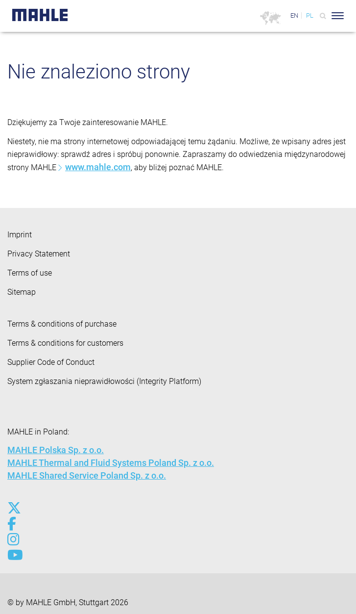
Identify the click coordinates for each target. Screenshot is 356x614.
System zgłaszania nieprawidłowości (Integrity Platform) (104, 381)
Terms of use (29, 273)
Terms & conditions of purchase (62, 324)
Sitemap (21, 292)
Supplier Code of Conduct (51, 362)
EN (294, 15)
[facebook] (13, 524)
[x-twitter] (13, 508)
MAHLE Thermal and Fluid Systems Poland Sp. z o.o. (110, 463)
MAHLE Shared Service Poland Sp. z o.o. (86, 475)
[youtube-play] (13, 555)
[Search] (323, 15)
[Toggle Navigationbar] (337, 15)
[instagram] (13, 539)
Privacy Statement (38, 253)
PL (309, 15)
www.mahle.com (98, 167)
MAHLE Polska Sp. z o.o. (55, 450)
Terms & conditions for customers (65, 343)
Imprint (19, 234)
